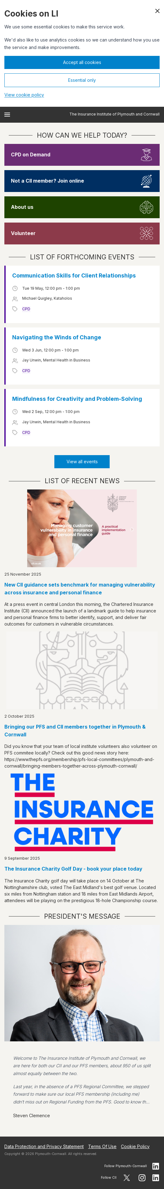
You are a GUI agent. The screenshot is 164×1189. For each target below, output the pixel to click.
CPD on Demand (30, 155)
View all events (82, 461)
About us (22, 207)
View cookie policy (24, 94)
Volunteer (23, 233)
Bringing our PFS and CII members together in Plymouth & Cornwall (75, 731)
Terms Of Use (102, 1146)
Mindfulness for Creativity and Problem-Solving (77, 399)
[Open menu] (7, 114)
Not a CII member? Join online (47, 181)
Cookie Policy (135, 1146)
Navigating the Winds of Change (56, 337)
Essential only (82, 80)
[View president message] (82, 1026)
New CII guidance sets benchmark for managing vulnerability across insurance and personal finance (79, 589)
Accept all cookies (82, 62)
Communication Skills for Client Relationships (74, 275)
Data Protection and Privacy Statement (44, 1146)
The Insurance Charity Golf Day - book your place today (73, 869)
